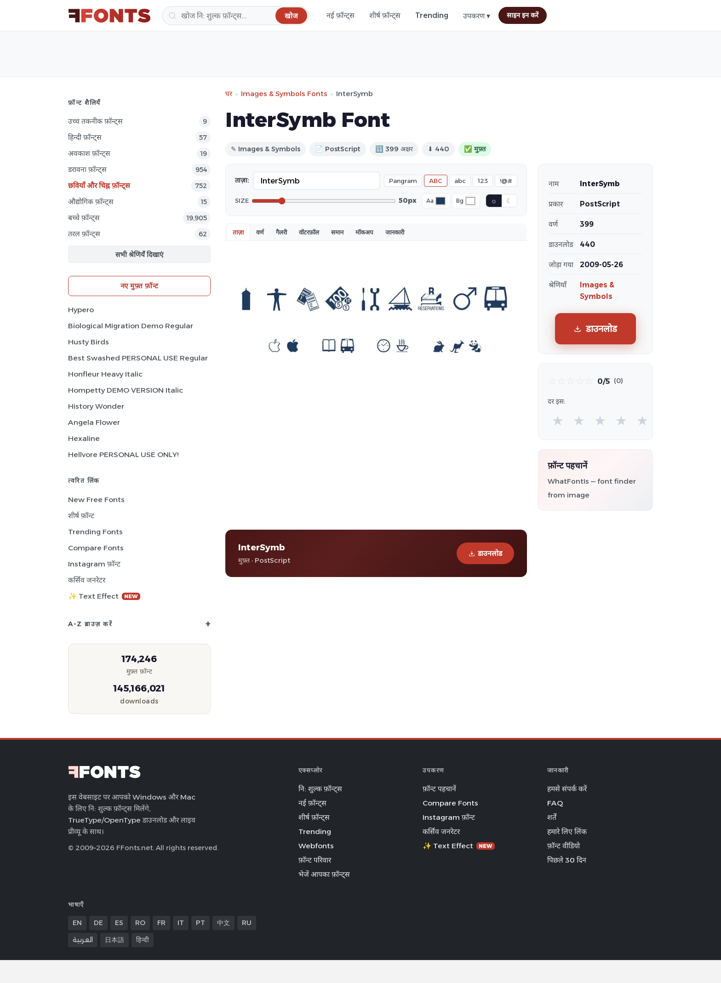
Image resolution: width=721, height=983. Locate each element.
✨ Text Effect (104, 596)
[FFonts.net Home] (109, 15)
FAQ (555, 803)
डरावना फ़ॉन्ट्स (87, 169)
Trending (431, 15)
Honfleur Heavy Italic (105, 374)
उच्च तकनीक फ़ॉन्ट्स (95, 121)
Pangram (403, 180)
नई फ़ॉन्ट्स (340, 15)
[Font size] (324, 201)
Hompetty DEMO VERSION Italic (125, 390)
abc (460, 180)
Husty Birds (88, 341)
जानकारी (394, 232)
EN (77, 923)
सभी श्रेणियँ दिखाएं (139, 254)
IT (180, 923)
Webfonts (316, 845)
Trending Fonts (95, 531)
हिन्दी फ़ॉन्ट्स (85, 137)
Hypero (81, 309)
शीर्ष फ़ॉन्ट (81, 515)
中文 (223, 923)
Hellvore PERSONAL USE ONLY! (123, 454)
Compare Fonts (96, 547)
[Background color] (470, 200)
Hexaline (84, 438)
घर (228, 93)
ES (119, 923)
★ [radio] (558, 420)
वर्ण (260, 232)
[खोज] (235, 15)
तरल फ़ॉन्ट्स (84, 233)
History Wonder (96, 406)
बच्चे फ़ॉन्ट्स (84, 217)
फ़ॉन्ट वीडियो (563, 845)
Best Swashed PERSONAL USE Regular (138, 358)
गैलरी (281, 232)
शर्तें (551, 817)
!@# (506, 180)
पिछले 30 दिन (566, 860)
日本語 (114, 940)
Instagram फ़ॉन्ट (94, 564)
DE (98, 923)
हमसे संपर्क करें (567, 788)
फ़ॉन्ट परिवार (314, 860)
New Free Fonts (96, 499)
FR (161, 923)
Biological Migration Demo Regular (130, 325)
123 (483, 180)
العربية (83, 940)
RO (140, 923)
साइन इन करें (522, 15)
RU (247, 923)
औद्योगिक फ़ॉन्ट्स (91, 201)
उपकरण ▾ (476, 15)
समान (337, 232)
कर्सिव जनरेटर (86, 580)
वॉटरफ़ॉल (309, 232)
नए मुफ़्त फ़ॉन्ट (139, 285)
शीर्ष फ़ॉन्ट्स (385, 15)
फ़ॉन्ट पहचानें (439, 788)
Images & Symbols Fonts (284, 93)
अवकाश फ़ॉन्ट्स (89, 153)
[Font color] (440, 200)
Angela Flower (94, 422)
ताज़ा (238, 232)
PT (200, 923)
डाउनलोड (485, 553)
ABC (435, 180)
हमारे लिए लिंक (567, 831)
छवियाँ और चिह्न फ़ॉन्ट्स (99, 185)
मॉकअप (364, 232)
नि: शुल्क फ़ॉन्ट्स (320, 788)
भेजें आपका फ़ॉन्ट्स (324, 874)
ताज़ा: (242, 180)
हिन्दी (142, 940)
